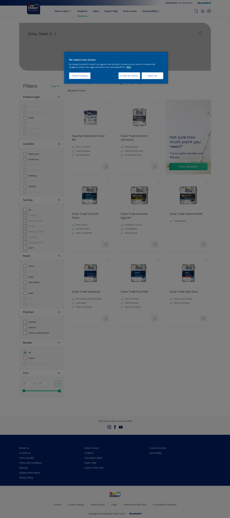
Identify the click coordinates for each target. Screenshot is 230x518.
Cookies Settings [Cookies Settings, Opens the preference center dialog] (80, 75)
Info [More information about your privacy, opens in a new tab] (129, 67)
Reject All (152, 75)
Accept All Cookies (129, 75)
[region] (116, 68)
